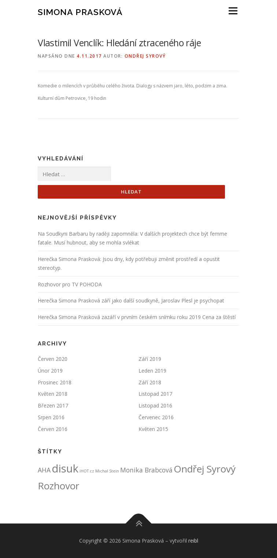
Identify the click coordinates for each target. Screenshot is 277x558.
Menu (232, 11)
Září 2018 (149, 382)
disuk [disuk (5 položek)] (65, 468)
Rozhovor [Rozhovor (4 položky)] (59, 485)
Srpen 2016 (51, 417)
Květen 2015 (153, 428)
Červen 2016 (52, 428)
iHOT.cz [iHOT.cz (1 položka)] (87, 471)
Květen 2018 (52, 393)
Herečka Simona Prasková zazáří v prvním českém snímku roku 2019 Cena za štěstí (137, 317)
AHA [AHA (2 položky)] (44, 469)
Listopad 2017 (155, 393)
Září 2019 (149, 358)
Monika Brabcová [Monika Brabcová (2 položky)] (146, 469)
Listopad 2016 (155, 405)
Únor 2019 (50, 370)
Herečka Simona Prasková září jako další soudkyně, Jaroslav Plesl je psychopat (131, 300)
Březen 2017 (53, 405)
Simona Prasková (80, 12)
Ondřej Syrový (145, 56)
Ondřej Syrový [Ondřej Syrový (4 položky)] (205, 468)
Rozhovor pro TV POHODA (70, 284)
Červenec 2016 (156, 417)
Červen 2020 (52, 358)
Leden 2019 (152, 370)
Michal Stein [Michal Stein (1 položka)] (107, 471)
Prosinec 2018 (54, 382)
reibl (193, 540)
